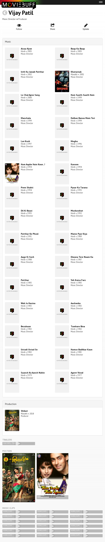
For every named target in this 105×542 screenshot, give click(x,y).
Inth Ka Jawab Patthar (32, 71)
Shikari (24, 410)
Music (8, 41)
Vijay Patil (21, 12)
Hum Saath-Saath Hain (82, 95)
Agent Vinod (77, 372)
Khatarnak (76, 71)
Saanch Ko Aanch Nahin (33, 372)
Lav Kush (25, 141)
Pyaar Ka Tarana (79, 187)
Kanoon (74, 164)
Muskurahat (77, 210)
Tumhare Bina (78, 326)
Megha (74, 141)
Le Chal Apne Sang (30, 95)
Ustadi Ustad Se (29, 349)
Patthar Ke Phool (29, 233)
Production (10, 404)
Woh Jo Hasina (28, 303)
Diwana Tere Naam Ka (82, 257)
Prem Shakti (27, 187)
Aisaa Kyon (26, 48)
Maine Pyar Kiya (79, 233)
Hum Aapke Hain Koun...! (33, 164)
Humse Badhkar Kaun (81, 349)
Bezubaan (26, 326)
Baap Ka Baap (78, 48)
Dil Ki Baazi (26, 210)
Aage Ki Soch (27, 257)
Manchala (26, 118)
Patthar (25, 280)
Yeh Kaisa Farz (78, 280)
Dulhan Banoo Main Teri (83, 118)
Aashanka (76, 303)
